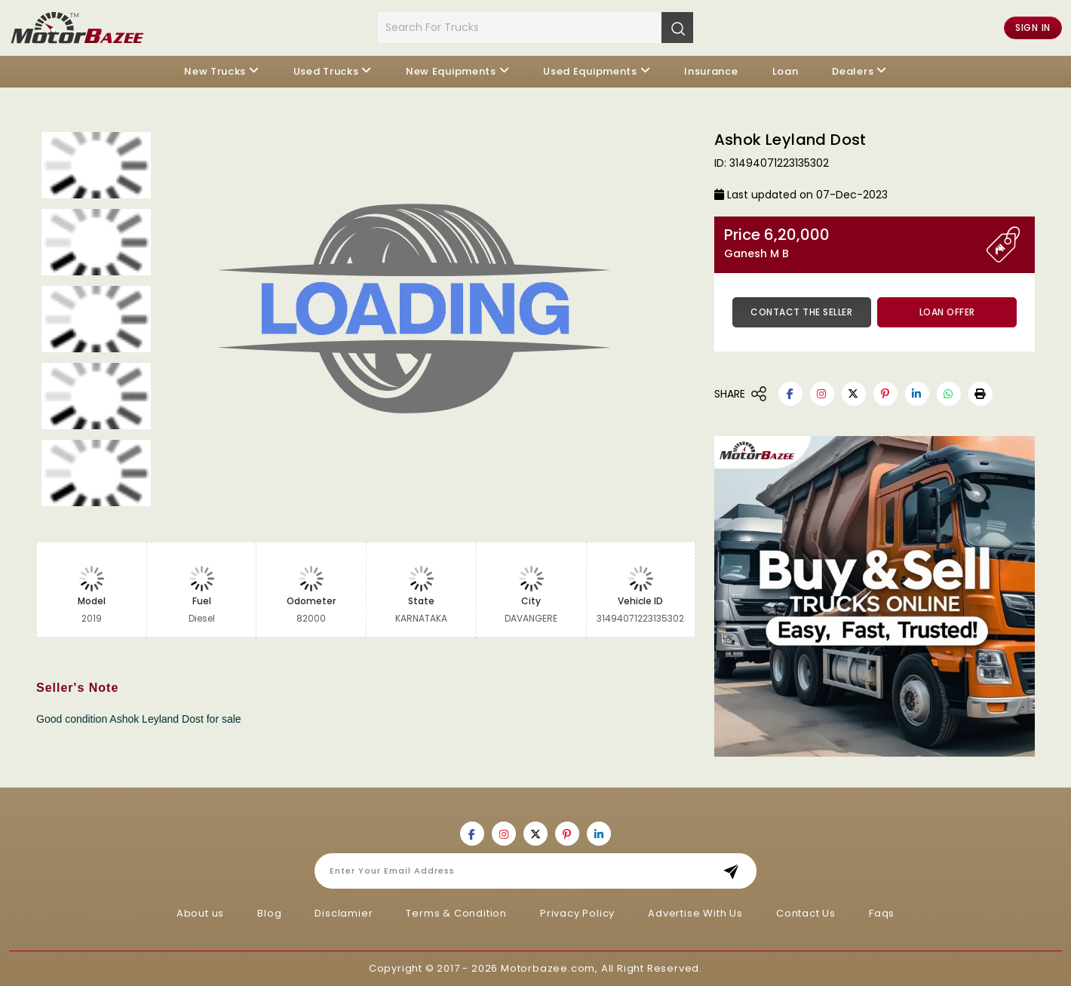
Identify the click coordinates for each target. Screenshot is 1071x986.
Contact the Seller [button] (801, 312)
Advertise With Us (695, 913)
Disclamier (344, 913)
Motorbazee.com (548, 968)
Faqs (882, 913)
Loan (785, 71)
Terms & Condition (456, 913)
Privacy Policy (577, 913)
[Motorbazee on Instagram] (822, 394)
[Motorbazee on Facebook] (790, 394)
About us (200, 913)
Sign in (1033, 27)
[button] (980, 394)
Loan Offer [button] (947, 312)
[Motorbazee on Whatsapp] (949, 394)
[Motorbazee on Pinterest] (885, 394)
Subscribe (735, 871)
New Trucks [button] (215, 71)
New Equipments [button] (451, 71)
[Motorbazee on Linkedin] (917, 394)
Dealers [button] (852, 71)
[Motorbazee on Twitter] (854, 394)
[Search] (677, 27)
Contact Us (806, 913)
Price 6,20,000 (855, 243)
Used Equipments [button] (590, 71)
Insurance (711, 71)
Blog (269, 913)
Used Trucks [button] (326, 71)
